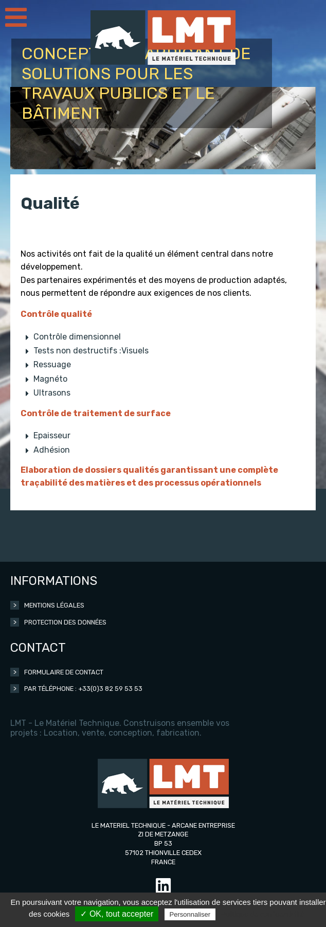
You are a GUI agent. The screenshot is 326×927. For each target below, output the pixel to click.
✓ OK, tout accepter (116, 914)
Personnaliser (190, 914)
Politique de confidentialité (262, 914)
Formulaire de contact (63, 672)
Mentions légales (54, 605)
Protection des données (65, 622)
